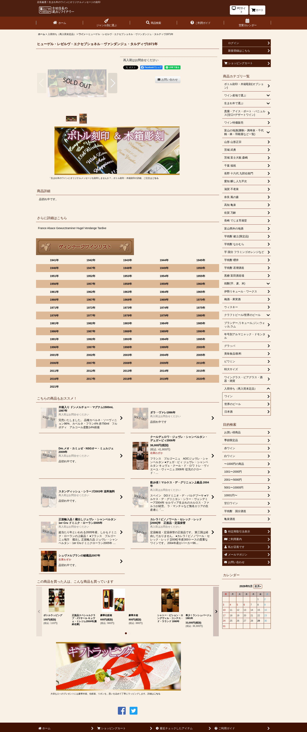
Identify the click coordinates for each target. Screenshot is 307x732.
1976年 (54, 315)
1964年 (164, 291)
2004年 (164, 355)
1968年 (127, 299)
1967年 (91, 299)
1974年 (164, 307)
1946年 (54, 268)
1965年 (200, 291)
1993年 (127, 339)
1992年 (91, 339)
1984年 (164, 323)
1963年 (127, 291)
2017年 (91, 378)
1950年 (200, 268)
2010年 (200, 363)
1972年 (91, 307)
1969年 (164, 299)
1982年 (91, 323)
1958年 (127, 283)
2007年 (91, 363)
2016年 (54, 378)
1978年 (127, 315)
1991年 (54, 339)
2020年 (200, 378)
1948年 (127, 268)
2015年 (200, 370)
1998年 (127, 347)
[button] (153, 23)
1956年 (54, 283)
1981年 (54, 323)
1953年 (127, 276)
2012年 (91, 370)
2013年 (127, 370)
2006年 (54, 363)
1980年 (200, 315)
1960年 (200, 283)
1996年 (54, 347)
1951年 (54, 276)
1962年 (91, 291)
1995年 (200, 339)
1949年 (164, 268)
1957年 (91, 283)
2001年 (54, 355)
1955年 (200, 276)
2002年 (91, 355)
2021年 (54, 386)
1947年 (91, 268)
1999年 (164, 347)
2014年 (164, 370)
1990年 (200, 331)
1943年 (127, 260)
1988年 (127, 331)
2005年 (200, 355)
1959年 (164, 283)
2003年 (127, 355)
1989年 (164, 331)
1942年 (91, 260)
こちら (155, 178)
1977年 (91, 315)
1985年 (200, 323)
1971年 (54, 307)
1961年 (54, 291)
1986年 (54, 331)
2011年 (54, 370)
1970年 (200, 299)
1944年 (164, 260)
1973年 (127, 307)
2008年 (127, 363)
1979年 (164, 315)
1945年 (200, 260)
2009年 (164, 363)
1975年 (200, 307)
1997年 (91, 347)
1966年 (54, 299)
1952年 (91, 276)
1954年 (164, 276)
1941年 (54, 260)
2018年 (127, 378)
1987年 (91, 331)
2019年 (164, 378)
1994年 (164, 339)
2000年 (200, 347)
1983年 (127, 323)
